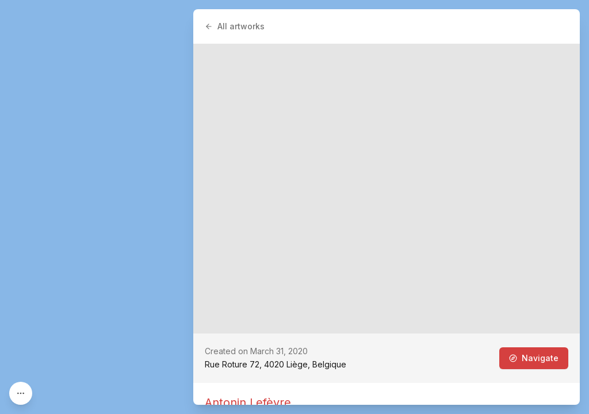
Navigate (534, 358)
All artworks (235, 26)
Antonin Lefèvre (248, 402)
